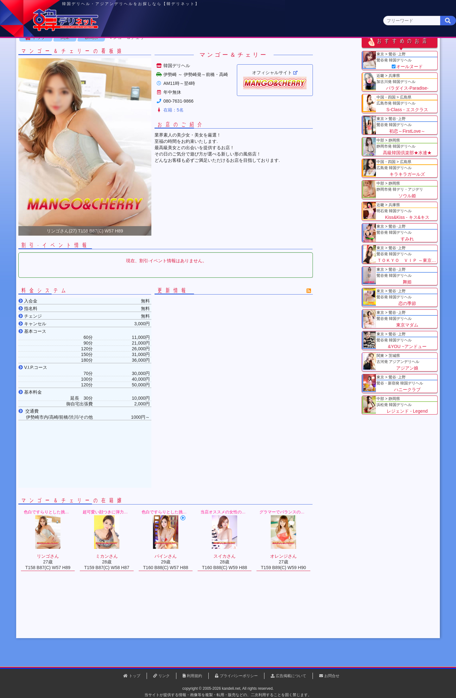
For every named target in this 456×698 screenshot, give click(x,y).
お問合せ (331, 676)
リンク (164, 676)
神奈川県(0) (98, 62)
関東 (163, 49)
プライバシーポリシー (239, 676)
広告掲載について (291, 676)
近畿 (300, 49)
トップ (61, 78)
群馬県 (114, 78)
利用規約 (194, 676)
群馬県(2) (178, 62)
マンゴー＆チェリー (151, 78)
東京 (117, 49)
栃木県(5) (231, 62)
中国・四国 (346, 49)
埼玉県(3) (152, 62)
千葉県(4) (126, 62)
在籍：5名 (196, 151)
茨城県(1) (204, 62)
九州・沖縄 (391, 49)
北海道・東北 (208, 49)
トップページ (65, 49)
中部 (254, 49)
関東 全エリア (59, 62)
